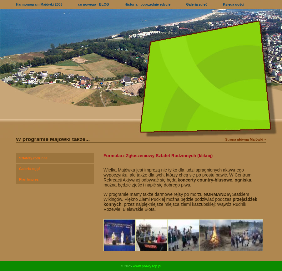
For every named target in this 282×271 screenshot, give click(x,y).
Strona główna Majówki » (245, 139)
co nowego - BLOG (93, 4)
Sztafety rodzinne (33, 158)
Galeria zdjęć (196, 4)
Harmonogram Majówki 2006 (39, 4)
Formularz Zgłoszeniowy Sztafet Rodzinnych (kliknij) (158, 155)
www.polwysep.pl (147, 266)
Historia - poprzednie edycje (148, 4)
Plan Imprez (28, 179)
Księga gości (233, 4)
